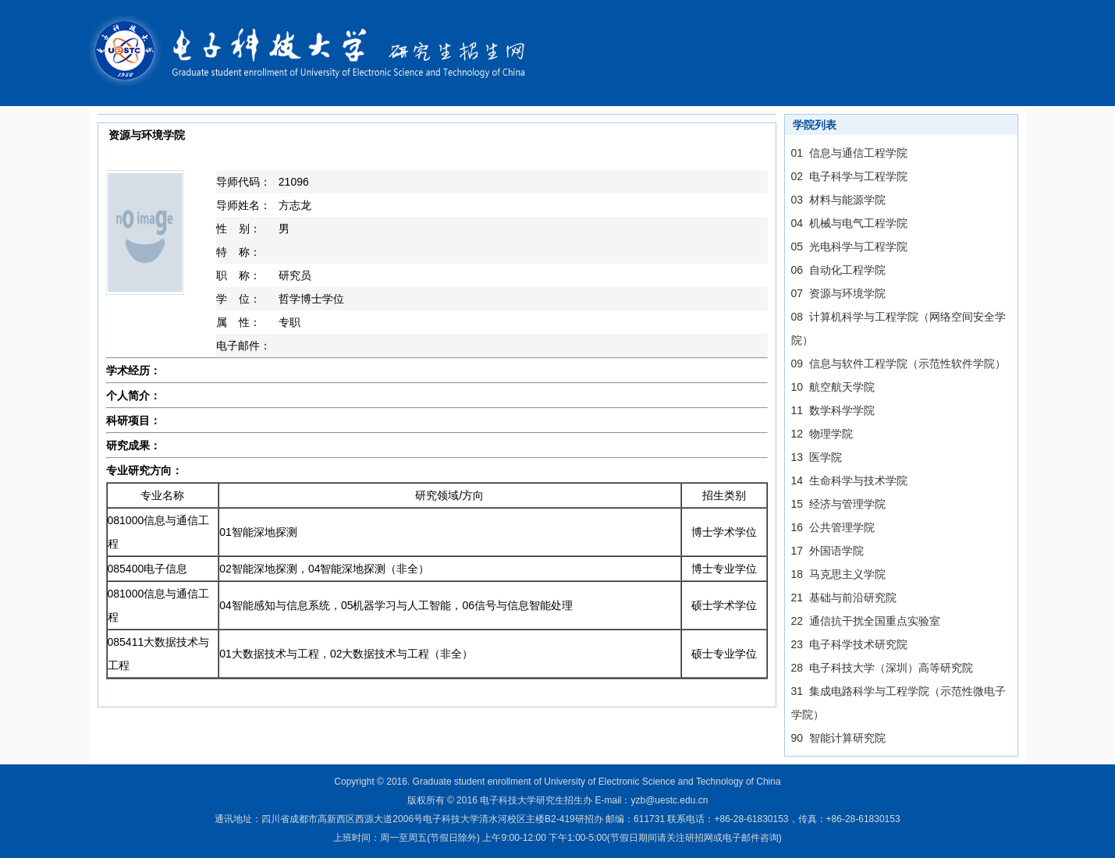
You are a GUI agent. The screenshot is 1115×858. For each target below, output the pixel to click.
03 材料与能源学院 (838, 199)
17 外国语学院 (827, 550)
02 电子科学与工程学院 (849, 176)
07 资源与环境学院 (838, 293)
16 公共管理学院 (833, 527)
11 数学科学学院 (833, 410)
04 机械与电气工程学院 (849, 223)
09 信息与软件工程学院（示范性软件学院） (898, 363)
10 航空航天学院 (833, 387)
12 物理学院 (822, 433)
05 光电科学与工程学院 (849, 246)
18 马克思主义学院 (838, 574)
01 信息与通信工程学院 (849, 153)
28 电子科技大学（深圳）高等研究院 (882, 667)
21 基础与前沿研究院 (844, 597)
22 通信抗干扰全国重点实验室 (865, 621)
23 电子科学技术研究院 (849, 644)
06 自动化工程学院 (838, 270)
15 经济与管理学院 (838, 504)
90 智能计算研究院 (838, 738)
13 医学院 (816, 457)
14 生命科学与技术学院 (849, 480)
